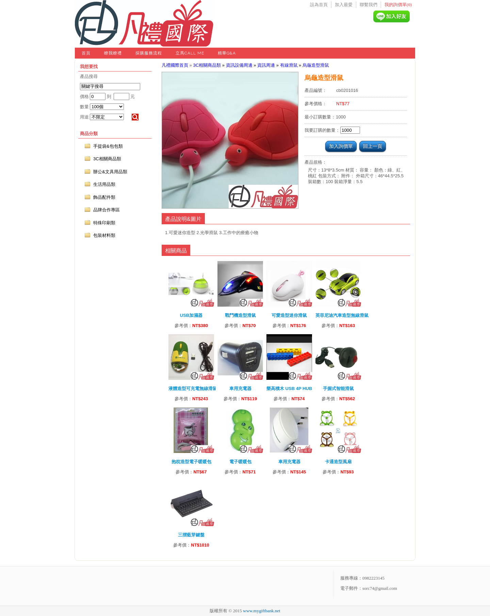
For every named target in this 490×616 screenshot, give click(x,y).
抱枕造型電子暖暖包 (191, 461)
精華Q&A (227, 53)
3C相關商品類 (207, 65)
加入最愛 (344, 4)
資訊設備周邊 (239, 65)
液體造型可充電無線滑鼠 (192, 388)
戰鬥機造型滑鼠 (240, 315)
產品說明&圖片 (183, 219)
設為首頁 (319, 4)
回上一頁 (372, 146)
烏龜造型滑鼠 (316, 65)
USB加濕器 (191, 315)
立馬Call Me (190, 53)
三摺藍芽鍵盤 (191, 534)
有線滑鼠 (289, 65)
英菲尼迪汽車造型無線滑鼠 (342, 315)
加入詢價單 (341, 146)
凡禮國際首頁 (175, 65)
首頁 (86, 53)
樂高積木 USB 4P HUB (289, 388)
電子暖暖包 (240, 461)
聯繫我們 (368, 4)
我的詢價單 (398, 4)
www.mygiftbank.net (261, 610)
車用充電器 (240, 388)
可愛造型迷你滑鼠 (289, 315)
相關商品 (176, 251)
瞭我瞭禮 (113, 53)
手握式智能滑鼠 (338, 388)
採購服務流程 (148, 53)
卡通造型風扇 (338, 461)
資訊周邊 (266, 65)
